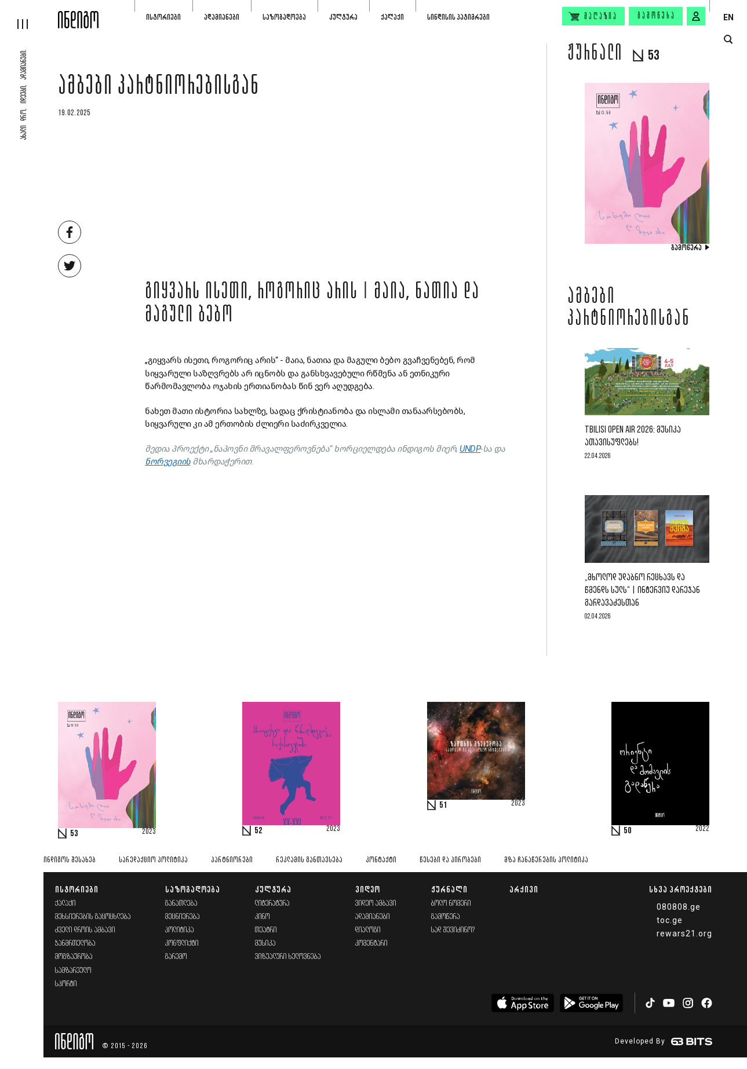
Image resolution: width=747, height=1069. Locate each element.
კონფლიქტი (182, 943)
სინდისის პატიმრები (458, 17)
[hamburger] (29, 14)
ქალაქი (392, 17)
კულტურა (343, 17)
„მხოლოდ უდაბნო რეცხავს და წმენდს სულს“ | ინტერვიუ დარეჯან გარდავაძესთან (642, 590)
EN (728, 17)
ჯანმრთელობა (75, 943)
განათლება (181, 903)
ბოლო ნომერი (451, 903)
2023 (149, 832)
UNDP (470, 449)
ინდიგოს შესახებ (69, 860)
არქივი (523, 889)
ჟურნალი (449, 889)
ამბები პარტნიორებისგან (159, 88)
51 (443, 805)
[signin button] (696, 16)
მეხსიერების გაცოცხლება (93, 917)
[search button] (728, 40)
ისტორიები (163, 17)
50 (628, 831)
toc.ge (670, 920)
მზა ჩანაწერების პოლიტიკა (546, 860)
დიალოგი (368, 930)
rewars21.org (684, 933)
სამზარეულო (73, 971)
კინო (262, 917)
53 (74, 834)
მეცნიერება (182, 917)
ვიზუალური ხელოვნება (288, 957)
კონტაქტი (381, 860)
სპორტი (66, 984)
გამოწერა (656, 16)
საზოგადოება (284, 17)
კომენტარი (371, 943)
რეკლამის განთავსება (309, 860)
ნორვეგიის (168, 461)
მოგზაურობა (74, 957)
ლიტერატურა (272, 903)
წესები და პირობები (450, 860)
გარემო (176, 957)
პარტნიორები (232, 860)
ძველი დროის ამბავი (85, 930)
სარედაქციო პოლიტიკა (153, 860)
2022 (702, 829)
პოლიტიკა (179, 930)
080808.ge (679, 906)
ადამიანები (221, 17)
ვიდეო (367, 889)
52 (258, 831)
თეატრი (266, 930)
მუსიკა (265, 943)
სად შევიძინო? (453, 930)
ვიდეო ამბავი (375, 903)
